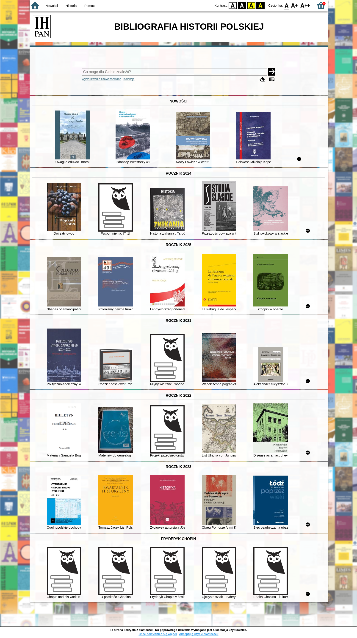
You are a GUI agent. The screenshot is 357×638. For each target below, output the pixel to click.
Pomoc (89, 6)
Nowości (51, 6)
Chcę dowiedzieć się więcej (157, 634)
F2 (305, 5)
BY (260, 5)
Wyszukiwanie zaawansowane (101, 79)
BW (242, 5)
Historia (71, 6)
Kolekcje (128, 79)
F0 (287, 5)
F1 (294, 5)
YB (251, 5)
